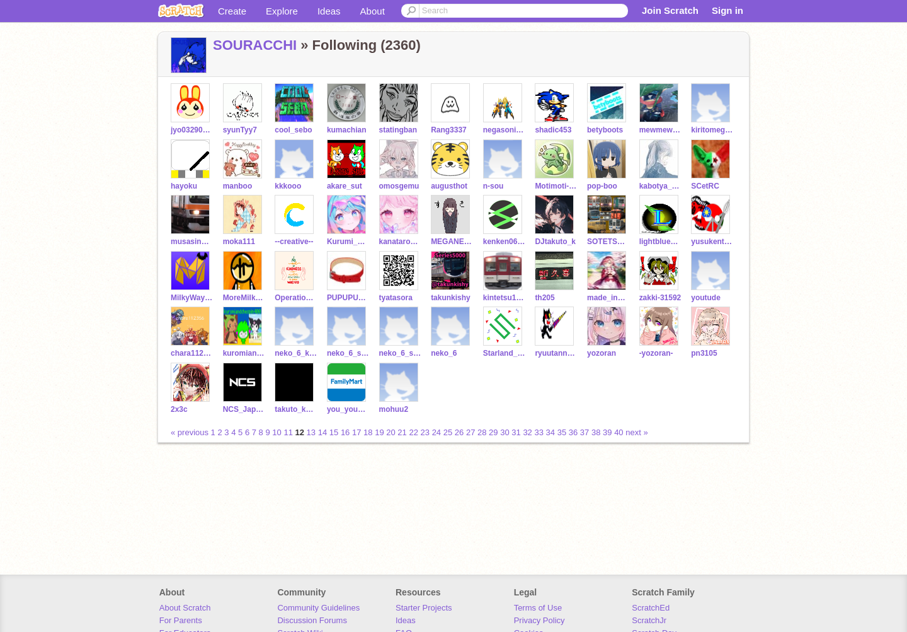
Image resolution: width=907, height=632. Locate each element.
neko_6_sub (400, 353)
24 (436, 432)
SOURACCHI (255, 45)
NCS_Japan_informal (244, 409)
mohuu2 (394, 409)
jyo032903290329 (192, 130)
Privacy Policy (539, 620)
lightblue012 (660, 241)
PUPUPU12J (348, 297)
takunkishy (451, 297)
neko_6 (444, 353)
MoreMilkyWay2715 (244, 297)
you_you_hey (348, 409)
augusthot (449, 186)
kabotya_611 (660, 186)
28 (481, 432)
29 (493, 432)
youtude (706, 297)
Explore (282, 11)
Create (232, 11)
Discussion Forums (312, 620)
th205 (544, 297)
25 (447, 432)
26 (459, 432)
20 (390, 432)
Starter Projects (424, 607)
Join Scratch (670, 10)
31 (515, 432)
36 (573, 432)
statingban (398, 130)
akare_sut (344, 186)
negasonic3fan (504, 130)
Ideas (329, 11)
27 (470, 432)
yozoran (601, 353)
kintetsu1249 (504, 297)
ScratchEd (651, 607)
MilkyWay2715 (192, 297)
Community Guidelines (318, 607)
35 (561, 432)
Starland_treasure (504, 353)
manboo (238, 186)
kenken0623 (504, 241)
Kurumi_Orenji (348, 241)
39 (607, 432)
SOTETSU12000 (608, 241)
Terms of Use (538, 607)
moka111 (239, 241)
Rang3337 (449, 130)
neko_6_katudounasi (296, 353)
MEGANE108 (452, 241)
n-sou (493, 186)
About (372, 11)
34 (550, 432)
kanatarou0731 (400, 241)
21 (401, 432)
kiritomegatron (712, 130)
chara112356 (192, 353)
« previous (191, 432)
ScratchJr (649, 620)
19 (379, 432)
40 (618, 432)
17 (356, 432)
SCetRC (705, 186)
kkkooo (288, 186)
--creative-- (294, 241)
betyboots (605, 130)
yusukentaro (712, 241)
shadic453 (553, 130)
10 (276, 432)
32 (527, 432)
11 (287, 432)
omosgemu (399, 186)
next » (636, 432)
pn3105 (704, 353)
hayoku (184, 186)
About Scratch (185, 607)
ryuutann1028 (556, 353)
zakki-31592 (660, 297)
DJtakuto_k (555, 241)
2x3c (179, 409)
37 (584, 432)
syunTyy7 (240, 130)
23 (425, 432)
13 (311, 432)
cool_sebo (293, 130)
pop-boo (602, 186)
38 (595, 432)
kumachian (347, 130)
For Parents (180, 620)
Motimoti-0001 (556, 186)
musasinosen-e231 (192, 241)
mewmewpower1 (660, 130)
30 (504, 432)
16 (345, 432)
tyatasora (396, 297)
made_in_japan (608, 297)
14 (322, 432)
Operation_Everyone (296, 297)
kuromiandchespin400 (244, 353)
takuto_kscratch (296, 409)
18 (367, 432)
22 (413, 432)
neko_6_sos (348, 353)
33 (538, 432)
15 (333, 432)
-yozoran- (656, 353)
